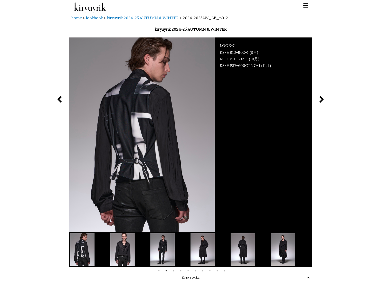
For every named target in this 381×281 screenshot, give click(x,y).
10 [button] (224, 270)
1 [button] (158, 270)
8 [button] (210, 270)
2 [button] (166, 270)
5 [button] (188, 270)
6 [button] (195, 270)
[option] (90, 249)
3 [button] (173, 270)
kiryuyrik (90, 5)
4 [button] (180, 270)
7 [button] (202, 270)
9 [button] (217, 270)
